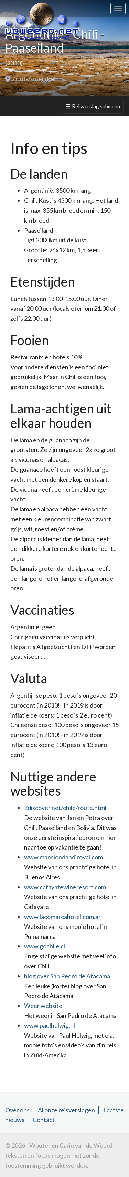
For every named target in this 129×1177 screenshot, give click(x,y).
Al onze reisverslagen (66, 1110)
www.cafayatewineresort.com (65, 887)
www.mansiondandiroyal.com (63, 857)
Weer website (43, 1005)
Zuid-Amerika (32, 79)
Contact (44, 1119)
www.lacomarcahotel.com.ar (62, 916)
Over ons (17, 1110)
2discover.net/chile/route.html (65, 807)
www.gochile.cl (44, 946)
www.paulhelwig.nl (49, 1025)
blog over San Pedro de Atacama (67, 976)
